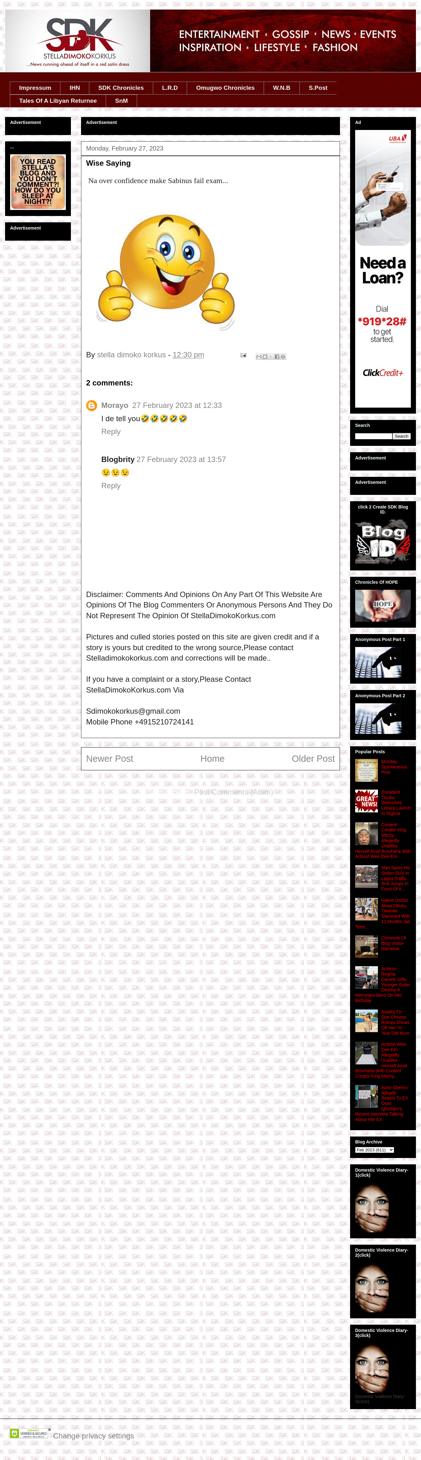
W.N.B (282, 87)
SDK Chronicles (121, 87)
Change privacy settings (93, 1436)
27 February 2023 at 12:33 (177, 405)
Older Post (313, 759)
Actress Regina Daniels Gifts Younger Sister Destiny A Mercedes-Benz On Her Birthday (382, 984)
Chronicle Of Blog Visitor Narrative (393, 943)
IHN (75, 87)
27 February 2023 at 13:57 (181, 459)
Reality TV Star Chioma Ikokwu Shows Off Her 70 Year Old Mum (395, 1022)
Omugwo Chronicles (225, 87)
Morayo (115, 405)
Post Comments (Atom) (233, 792)
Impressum (35, 87)
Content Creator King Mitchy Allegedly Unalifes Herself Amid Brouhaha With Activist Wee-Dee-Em (383, 840)
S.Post (318, 87)
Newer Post (109, 759)
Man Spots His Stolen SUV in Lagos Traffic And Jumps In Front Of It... (395, 878)
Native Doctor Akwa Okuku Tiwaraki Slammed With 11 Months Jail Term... (382, 913)
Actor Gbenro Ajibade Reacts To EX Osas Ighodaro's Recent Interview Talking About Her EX (381, 1103)
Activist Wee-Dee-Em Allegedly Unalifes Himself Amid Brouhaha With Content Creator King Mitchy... (381, 1060)
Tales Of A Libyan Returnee (58, 100)
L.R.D (170, 87)
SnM (121, 100)
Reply (111, 431)
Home (212, 759)
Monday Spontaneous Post (394, 767)
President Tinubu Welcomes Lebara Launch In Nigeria (396, 803)
